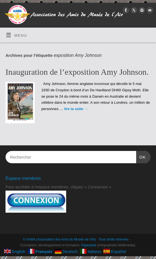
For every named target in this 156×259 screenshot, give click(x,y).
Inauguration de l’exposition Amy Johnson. (77, 71)
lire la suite (76, 109)
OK (141, 156)
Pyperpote (88, 245)
